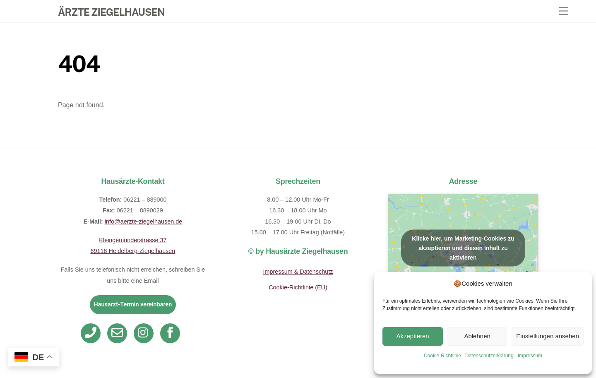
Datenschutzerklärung (489, 356)
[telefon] (92, 332)
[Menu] (563, 11)
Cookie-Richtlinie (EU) (298, 287)
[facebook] (171, 332)
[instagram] (145, 332)
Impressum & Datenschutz (298, 271)
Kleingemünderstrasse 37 (132, 240)
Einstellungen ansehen (547, 335)
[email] (118, 332)
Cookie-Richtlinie (442, 356)
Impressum (530, 356)
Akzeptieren (412, 335)
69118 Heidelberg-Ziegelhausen (133, 251)
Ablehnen (477, 335)
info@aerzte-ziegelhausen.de (143, 221)
